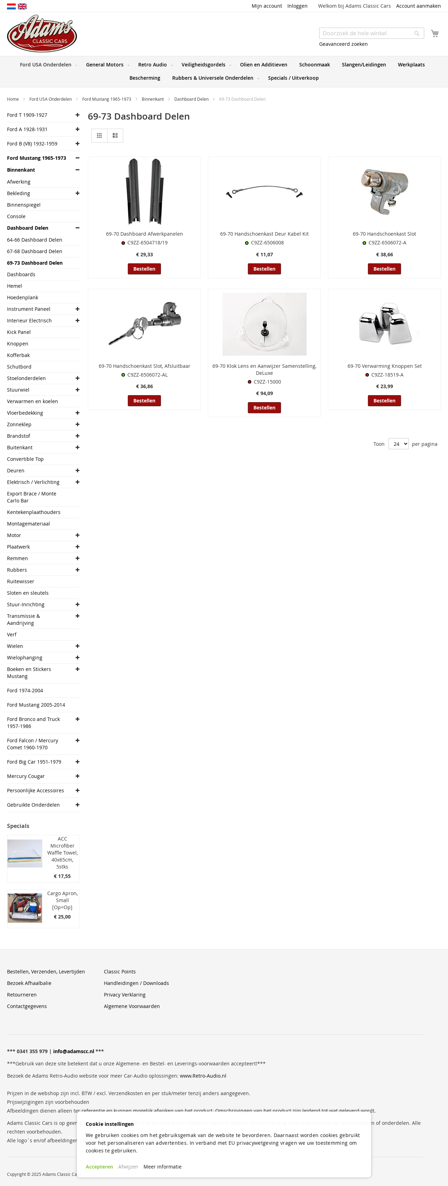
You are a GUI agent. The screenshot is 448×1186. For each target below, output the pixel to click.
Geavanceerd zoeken (343, 44)
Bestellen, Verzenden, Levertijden (46, 971)
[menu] (224, 71)
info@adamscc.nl (73, 1051)
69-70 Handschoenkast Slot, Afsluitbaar (144, 366)
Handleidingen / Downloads (136, 983)
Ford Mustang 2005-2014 (36, 704)
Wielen (15, 646)
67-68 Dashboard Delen (34, 251)
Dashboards (21, 274)
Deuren (15, 470)
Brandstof (18, 436)
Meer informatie (163, 1166)
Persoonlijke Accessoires (35, 790)
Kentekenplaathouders (34, 512)
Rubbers (17, 569)
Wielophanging (24, 657)
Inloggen (297, 5)
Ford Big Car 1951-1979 (34, 761)
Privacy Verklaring (125, 994)
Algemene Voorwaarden (132, 1006)
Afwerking (18, 181)
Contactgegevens (27, 1006)
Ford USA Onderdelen (51, 99)
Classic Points (120, 971)
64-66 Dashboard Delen (34, 239)
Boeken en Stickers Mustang (29, 672)
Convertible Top (25, 459)
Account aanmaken (418, 5)
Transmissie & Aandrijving (23, 619)
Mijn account (267, 5)
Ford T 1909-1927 (27, 115)
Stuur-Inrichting (25, 604)
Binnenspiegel (24, 204)
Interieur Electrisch (29, 320)
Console (16, 216)
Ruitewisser (20, 581)
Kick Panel (19, 332)
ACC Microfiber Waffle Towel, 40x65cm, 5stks (62, 852)
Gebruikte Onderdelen (33, 804)
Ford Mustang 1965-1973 (107, 99)
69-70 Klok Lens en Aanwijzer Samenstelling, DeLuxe (264, 369)
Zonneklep (19, 424)
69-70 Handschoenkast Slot (384, 233)
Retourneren (22, 994)
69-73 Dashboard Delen (35, 262)
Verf (11, 634)
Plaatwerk (18, 546)
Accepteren (99, 1166)
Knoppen (17, 343)
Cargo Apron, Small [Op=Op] (62, 900)
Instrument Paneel (28, 309)
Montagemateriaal (28, 523)
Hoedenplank (22, 297)
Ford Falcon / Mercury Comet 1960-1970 (32, 744)
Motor (14, 535)
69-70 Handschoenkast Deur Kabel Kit (264, 233)
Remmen (17, 558)
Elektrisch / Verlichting (33, 482)
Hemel (14, 286)
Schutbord (19, 366)
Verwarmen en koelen (32, 401)
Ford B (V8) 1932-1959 (32, 143)
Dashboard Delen (192, 99)
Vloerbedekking (25, 412)
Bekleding (18, 193)
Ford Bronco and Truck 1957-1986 (33, 722)
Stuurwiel (18, 389)
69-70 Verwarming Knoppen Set (385, 366)
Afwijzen (128, 1166)
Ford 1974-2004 (25, 690)
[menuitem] (47, 64)
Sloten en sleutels (28, 593)
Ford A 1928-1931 (27, 129)
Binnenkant (153, 99)
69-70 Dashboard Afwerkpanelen (144, 233)
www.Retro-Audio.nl (203, 1075)
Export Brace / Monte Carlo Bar (31, 497)
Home (13, 99)
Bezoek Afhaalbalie (29, 983)
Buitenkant (20, 447)
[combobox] (371, 33)
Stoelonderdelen (26, 378)
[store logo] (42, 33)
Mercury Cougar (26, 776)
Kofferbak (18, 355)
